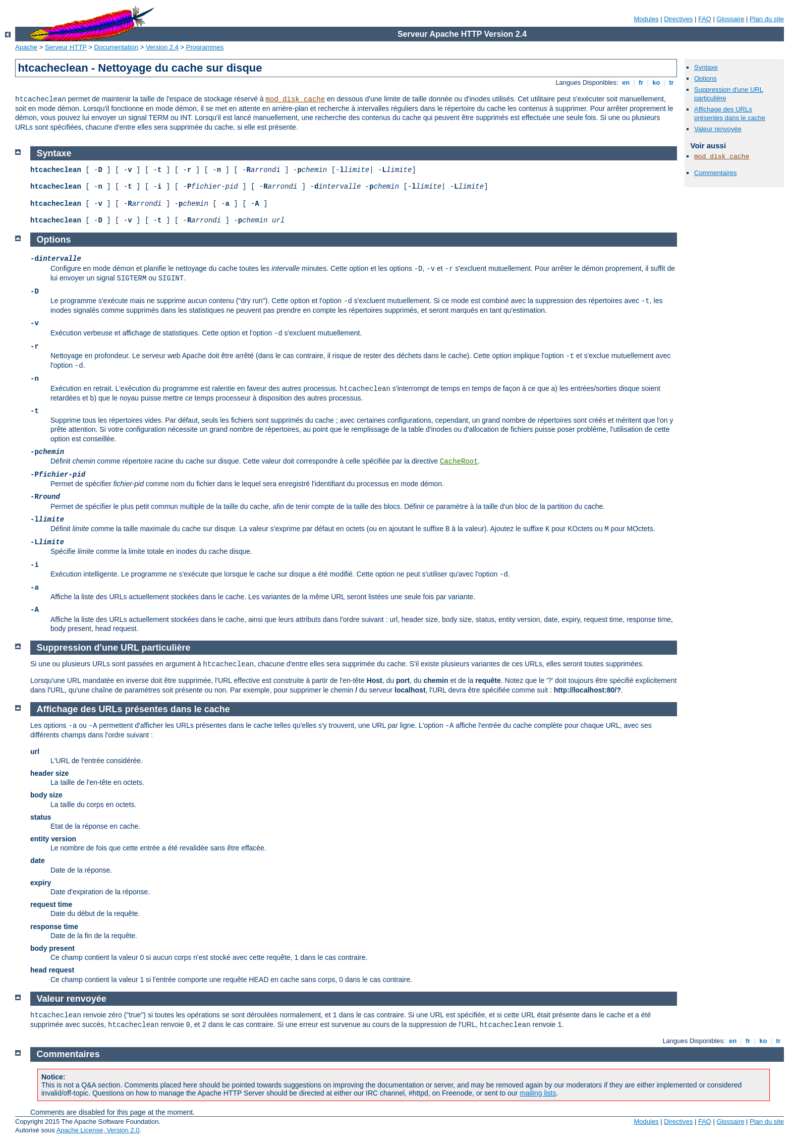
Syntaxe (706, 67)
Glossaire (731, 19)
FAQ (704, 19)
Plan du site (767, 19)
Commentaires (715, 173)
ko (656, 82)
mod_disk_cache (295, 99)
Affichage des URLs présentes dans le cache (729, 113)
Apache (26, 47)
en (625, 82)
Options (705, 78)
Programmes (204, 47)
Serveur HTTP (66, 47)
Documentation (116, 47)
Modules (646, 19)
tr (671, 82)
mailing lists (538, 1093)
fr (641, 82)
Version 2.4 (162, 47)
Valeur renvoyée (718, 129)
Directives (678, 19)
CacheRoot (459, 461)
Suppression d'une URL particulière (114, 648)
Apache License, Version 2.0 (98, 1130)
